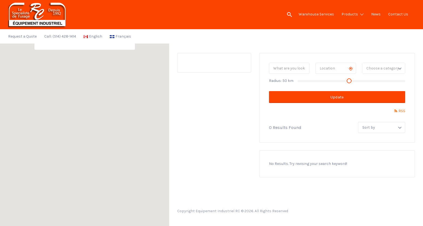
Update (337, 97)
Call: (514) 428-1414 (60, 36)
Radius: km (281, 80)
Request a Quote (22, 36)
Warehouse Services (316, 14)
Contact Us (398, 14)
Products (350, 14)
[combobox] (383, 68)
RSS (401, 111)
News (376, 14)
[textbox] (383, 68)
